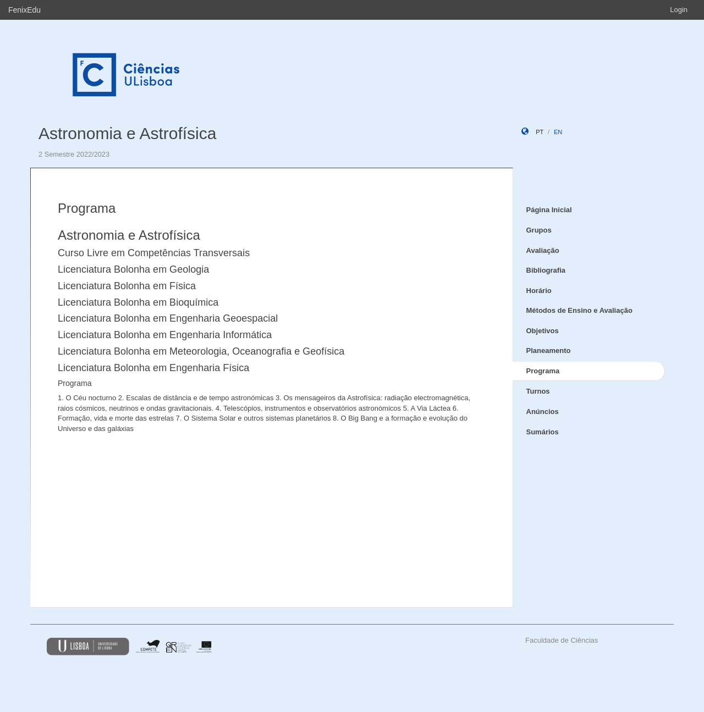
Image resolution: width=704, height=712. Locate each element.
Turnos (538, 391)
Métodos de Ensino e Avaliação (579, 310)
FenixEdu (24, 9)
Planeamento (548, 350)
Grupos (539, 230)
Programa (543, 371)
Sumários (542, 432)
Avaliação (542, 250)
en (558, 132)
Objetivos (542, 331)
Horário (539, 290)
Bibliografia (546, 270)
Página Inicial (549, 210)
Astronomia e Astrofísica (127, 133)
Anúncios (542, 411)
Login (679, 9)
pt (539, 132)
